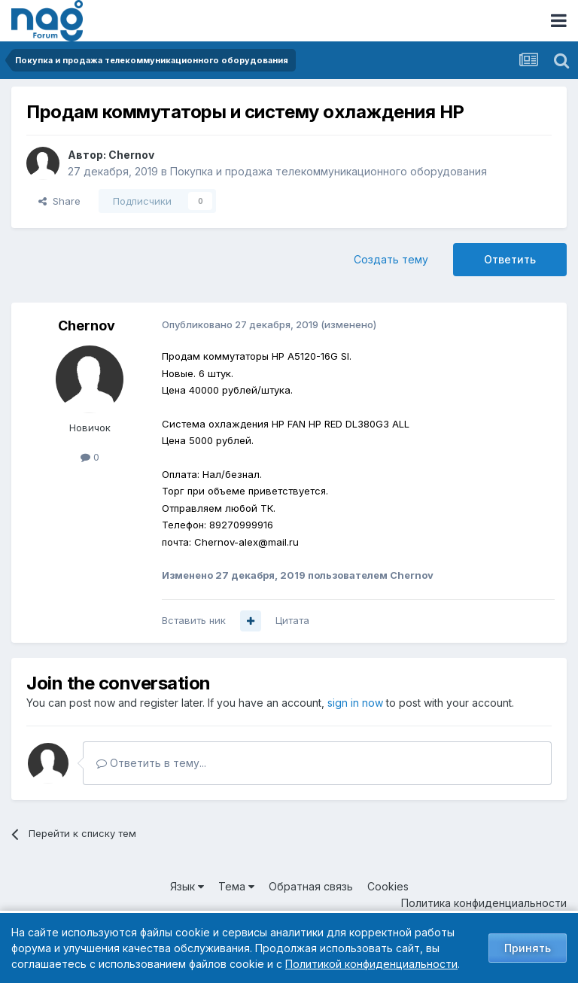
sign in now (355, 702)
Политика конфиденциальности (484, 902)
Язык (187, 886)
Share (59, 201)
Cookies (388, 886)
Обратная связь (311, 886)
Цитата (292, 620)
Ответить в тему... (151, 762)
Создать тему (391, 259)
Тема (236, 886)
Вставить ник (194, 620)
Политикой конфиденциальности (371, 963)
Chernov (131, 154)
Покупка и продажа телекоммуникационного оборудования (328, 171)
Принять (527, 948)
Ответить (510, 259)
